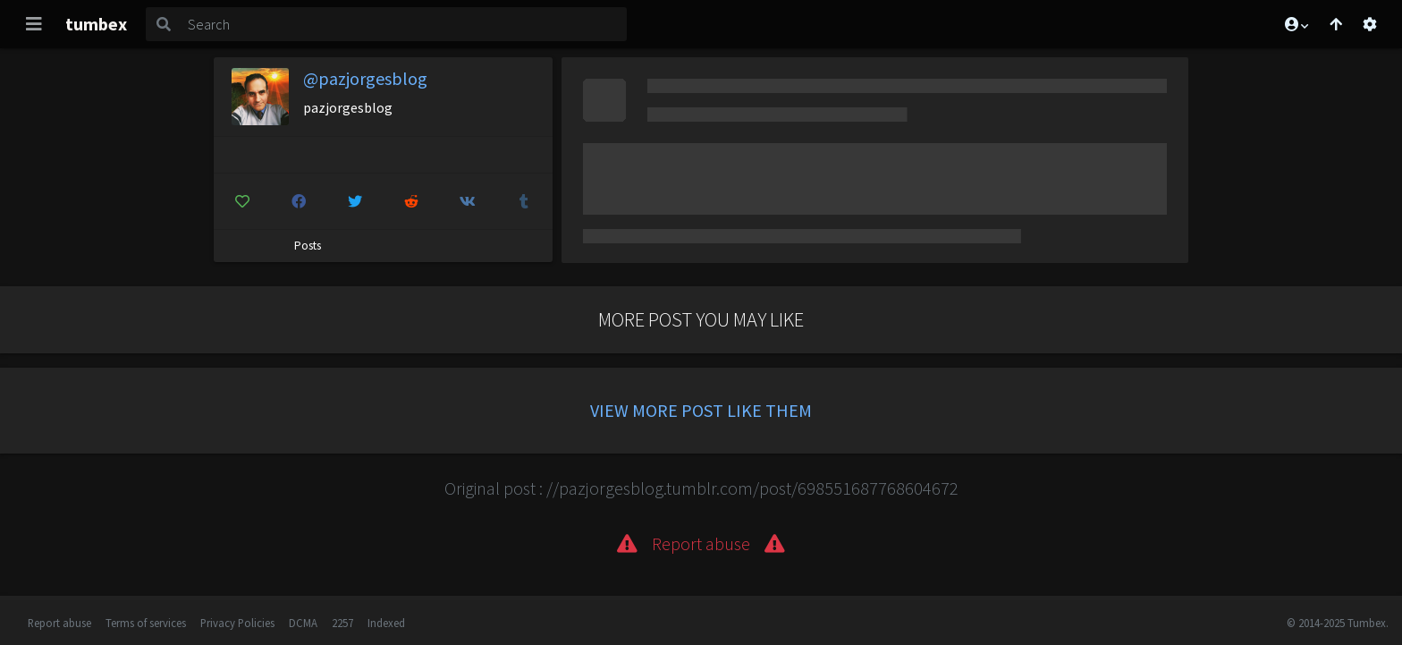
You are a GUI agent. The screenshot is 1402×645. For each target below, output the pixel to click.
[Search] (404, 24)
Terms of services (146, 622)
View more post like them (701, 410)
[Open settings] (1370, 24)
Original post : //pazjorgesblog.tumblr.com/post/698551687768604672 (701, 488)
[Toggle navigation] (34, 24)
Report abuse (59, 622)
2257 (342, 622)
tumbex (96, 24)
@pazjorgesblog (365, 78)
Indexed (386, 622)
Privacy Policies (237, 622)
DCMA (303, 622)
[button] (1295, 24)
